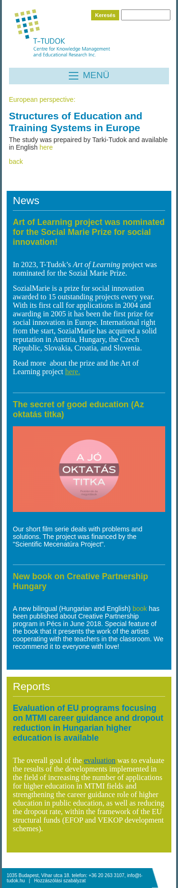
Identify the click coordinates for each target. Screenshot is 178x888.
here (46, 147)
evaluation (100, 760)
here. (72, 372)
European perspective (41, 99)
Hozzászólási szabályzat (60, 880)
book (140, 608)
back (16, 161)
